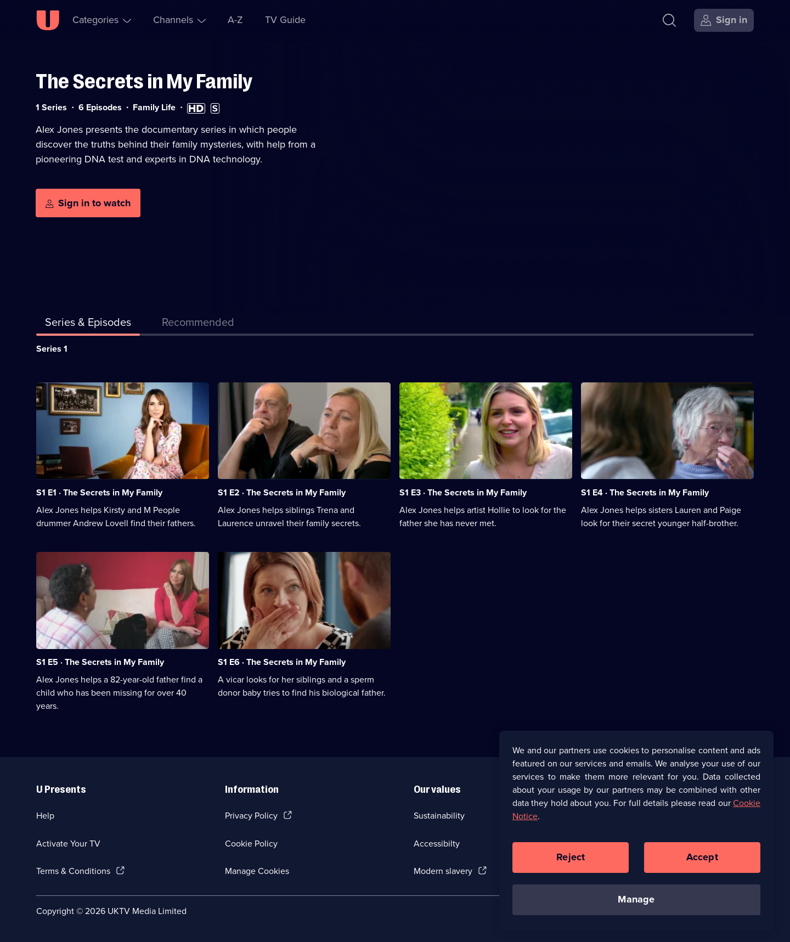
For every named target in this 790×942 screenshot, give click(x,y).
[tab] (198, 324)
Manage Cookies (257, 871)
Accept (702, 863)
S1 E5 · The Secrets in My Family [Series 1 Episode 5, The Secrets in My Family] (100, 662)
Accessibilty (437, 843)
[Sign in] (724, 20)
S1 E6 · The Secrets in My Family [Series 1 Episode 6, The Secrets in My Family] (282, 662)
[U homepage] (47, 20)
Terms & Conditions (73, 871)
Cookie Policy (251, 843)
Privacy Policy (251, 815)
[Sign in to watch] (88, 203)
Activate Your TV (68, 843)
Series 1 (51, 348)
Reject (570, 863)
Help (45, 815)
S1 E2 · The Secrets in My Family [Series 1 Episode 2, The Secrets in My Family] (282, 492)
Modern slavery (443, 871)
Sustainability (439, 815)
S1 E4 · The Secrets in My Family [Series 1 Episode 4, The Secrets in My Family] (645, 492)
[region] (636, 837)
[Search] (669, 20)
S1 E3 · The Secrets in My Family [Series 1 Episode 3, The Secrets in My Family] (463, 492)
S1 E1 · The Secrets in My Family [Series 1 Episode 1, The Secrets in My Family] (99, 492)
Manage (636, 906)
